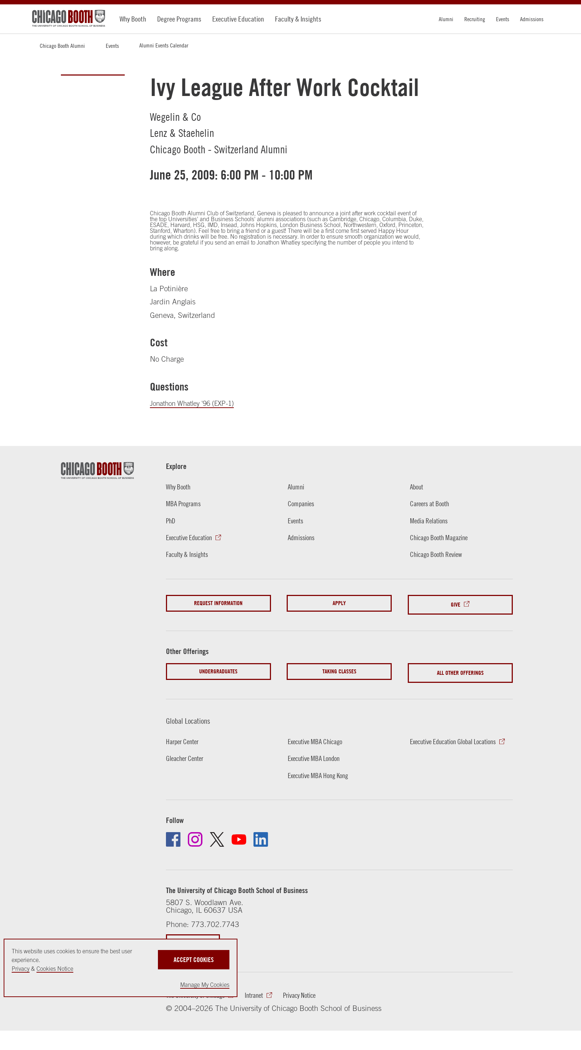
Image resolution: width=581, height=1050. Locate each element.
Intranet (264, 990)
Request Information (218, 603)
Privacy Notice (314, 990)
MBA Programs (185, 503)
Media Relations (431, 520)
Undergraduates (218, 668)
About (417, 486)
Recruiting (474, 19)
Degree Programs (179, 19)
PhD (171, 520)
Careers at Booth (432, 503)
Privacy (21, 968)
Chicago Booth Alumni (62, 45)
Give (455, 603)
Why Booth (133, 19)
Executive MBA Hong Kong (322, 769)
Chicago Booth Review (439, 554)
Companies (302, 503)
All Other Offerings (460, 668)
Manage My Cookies (204, 984)
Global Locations (193, 714)
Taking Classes (339, 668)
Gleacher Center (187, 752)
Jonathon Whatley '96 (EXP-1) (198, 403)
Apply (339, 603)
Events (502, 19)
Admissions (531, 19)
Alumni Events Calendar (163, 45)
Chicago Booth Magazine (443, 537)
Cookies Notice (54, 968)
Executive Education (238, 19)
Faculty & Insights (298, 19)
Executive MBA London (317, 752)
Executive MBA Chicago (319, 735)
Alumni (446, 19)
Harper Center (184, 735)
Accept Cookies (194, 956)
